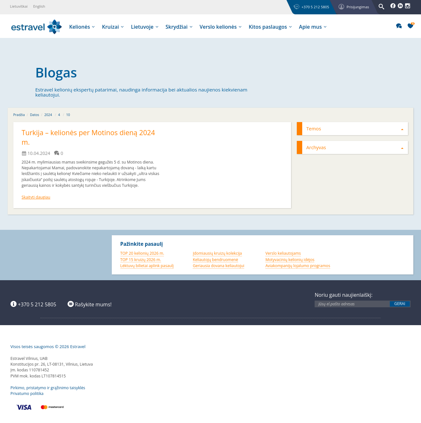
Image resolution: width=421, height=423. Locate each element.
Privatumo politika (27, 393)
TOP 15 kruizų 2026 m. (140, 259)
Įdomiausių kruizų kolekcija (217, 253)
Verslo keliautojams (283, 253)
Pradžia (19, 115)
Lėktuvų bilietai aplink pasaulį (147, 265)
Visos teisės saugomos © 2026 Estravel (48, 346)
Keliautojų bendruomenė (215, 259)
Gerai (399, 303)
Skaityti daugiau (36, 197)
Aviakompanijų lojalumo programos (297, 265)
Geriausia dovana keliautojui (218, 265)
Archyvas (355, 147)
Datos (34, 115)
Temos (355, 128)
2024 (48, 115)
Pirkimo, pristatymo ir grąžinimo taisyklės (48, 387)
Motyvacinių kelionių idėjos (289, 259)
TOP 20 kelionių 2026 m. (142, 253)
